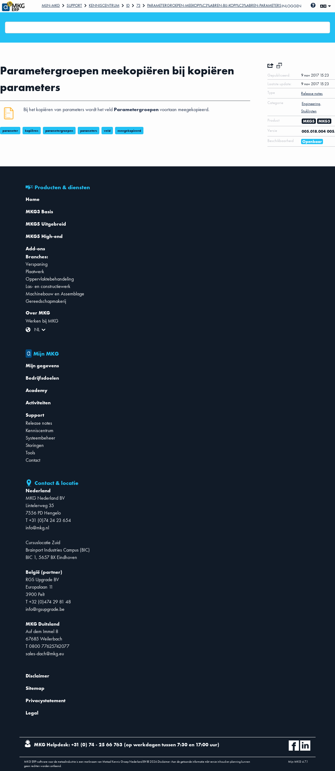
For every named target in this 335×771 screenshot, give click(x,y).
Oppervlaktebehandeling (50, 279)
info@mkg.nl (37, 527)
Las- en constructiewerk (48, 286)
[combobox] (9, 27)
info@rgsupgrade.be (45, 609)
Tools (30, 452)
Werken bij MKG (42, 321)
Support (74, 5)
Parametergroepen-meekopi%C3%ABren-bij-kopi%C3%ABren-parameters (214, 5)
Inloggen (291, 6)
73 (138, 5)
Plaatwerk (35, 271)
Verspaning (37, 264)
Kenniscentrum (104, 5)
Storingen (35, 445)
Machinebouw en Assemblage (55, 293)
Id (128, 5)
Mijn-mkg (51, 5)
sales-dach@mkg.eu (45, 653)
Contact (33, 460)
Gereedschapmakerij (46, 301)
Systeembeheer (40, 438)
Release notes (39, 423)
